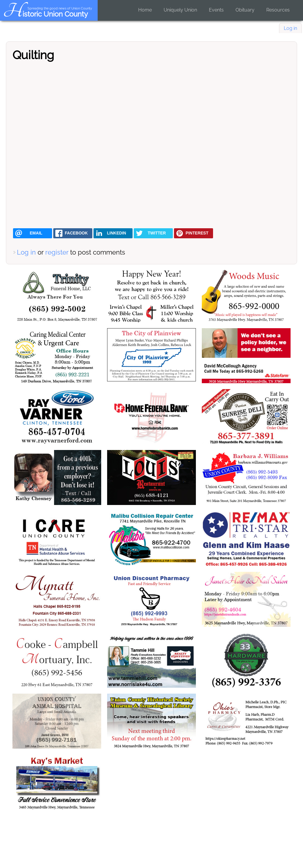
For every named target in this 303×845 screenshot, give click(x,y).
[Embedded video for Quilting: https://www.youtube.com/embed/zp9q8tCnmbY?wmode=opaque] (151, 145)
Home (145, 10)
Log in (290, 28)
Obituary (245, 10)
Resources (278, 10)
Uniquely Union (180, 10)
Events (216, 10)
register (56, 252)
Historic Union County (45, 14)
